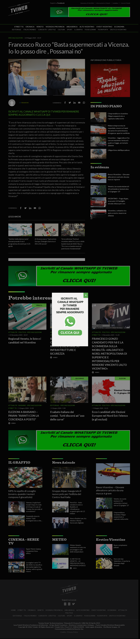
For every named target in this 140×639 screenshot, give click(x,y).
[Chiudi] (85, 295)
